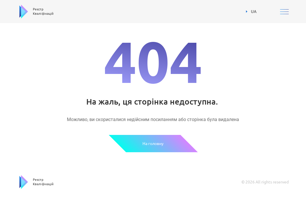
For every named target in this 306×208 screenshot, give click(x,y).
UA (251, 11)
